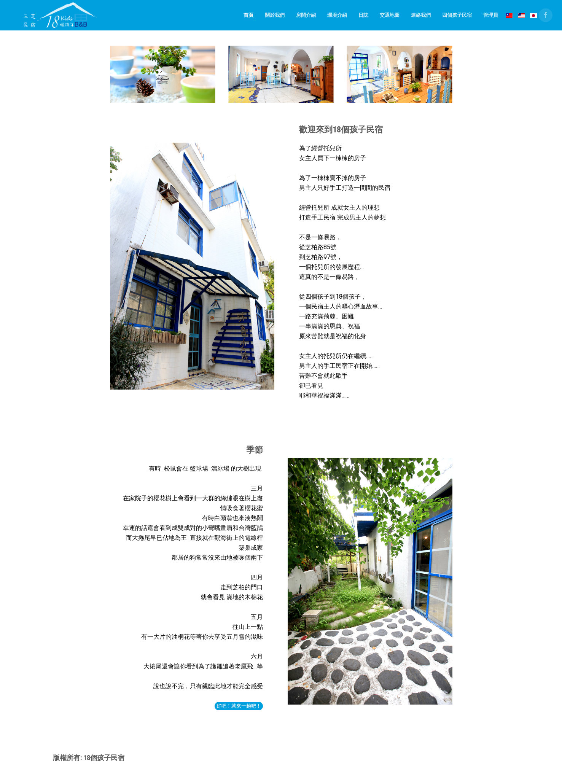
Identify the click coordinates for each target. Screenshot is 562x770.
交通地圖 (390, 14)
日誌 (363, 14)
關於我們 (275, 14)
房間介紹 (306, 14)
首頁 (248, 14)
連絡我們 (421, 14)
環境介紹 (337, 14)
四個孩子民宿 (457, 14)
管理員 (490, 14)
